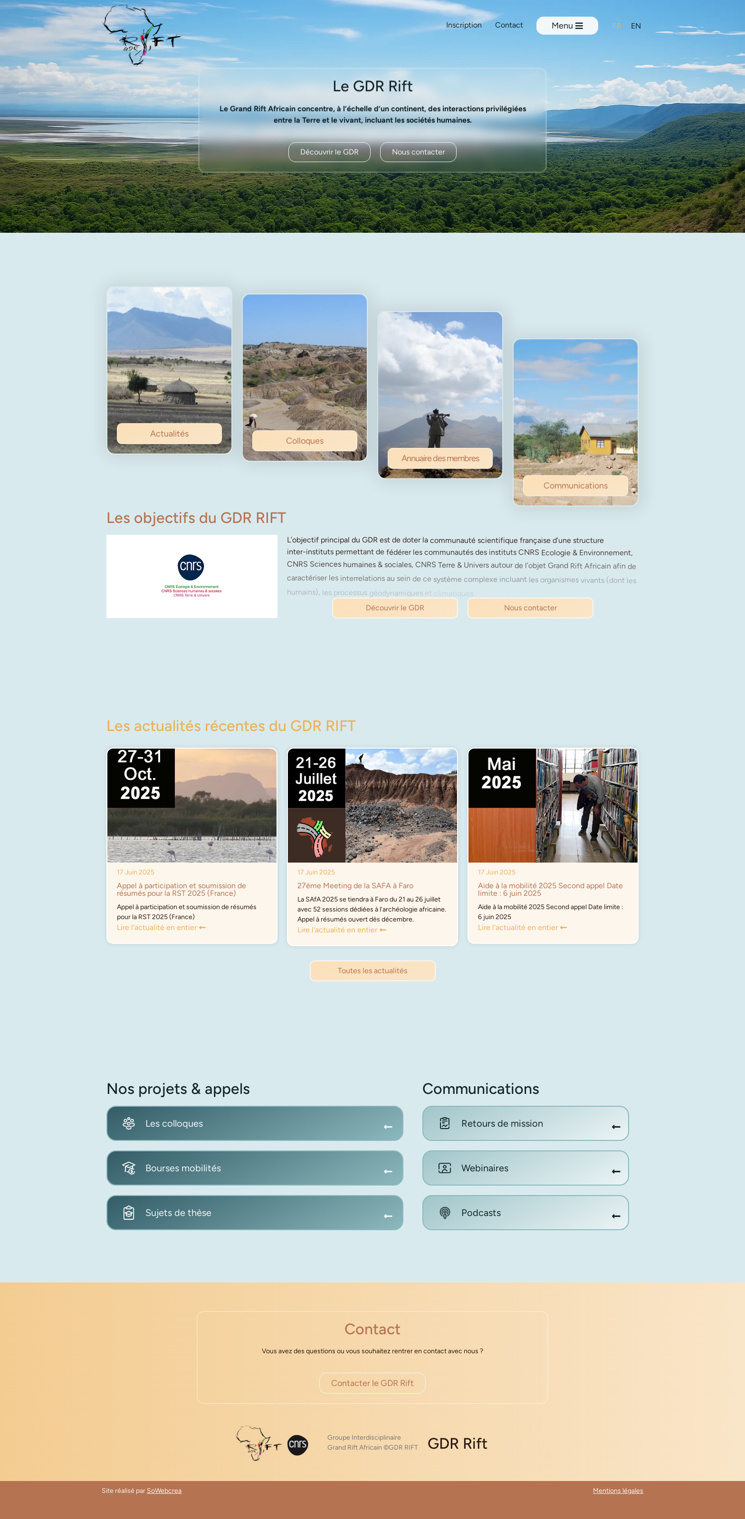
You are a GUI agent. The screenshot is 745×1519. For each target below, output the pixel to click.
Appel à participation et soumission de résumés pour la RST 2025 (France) (181, 889)
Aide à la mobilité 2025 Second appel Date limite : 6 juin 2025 (550, 889)
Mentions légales (618, 1491)
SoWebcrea (164, 1491)
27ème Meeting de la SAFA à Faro (355, 885)
